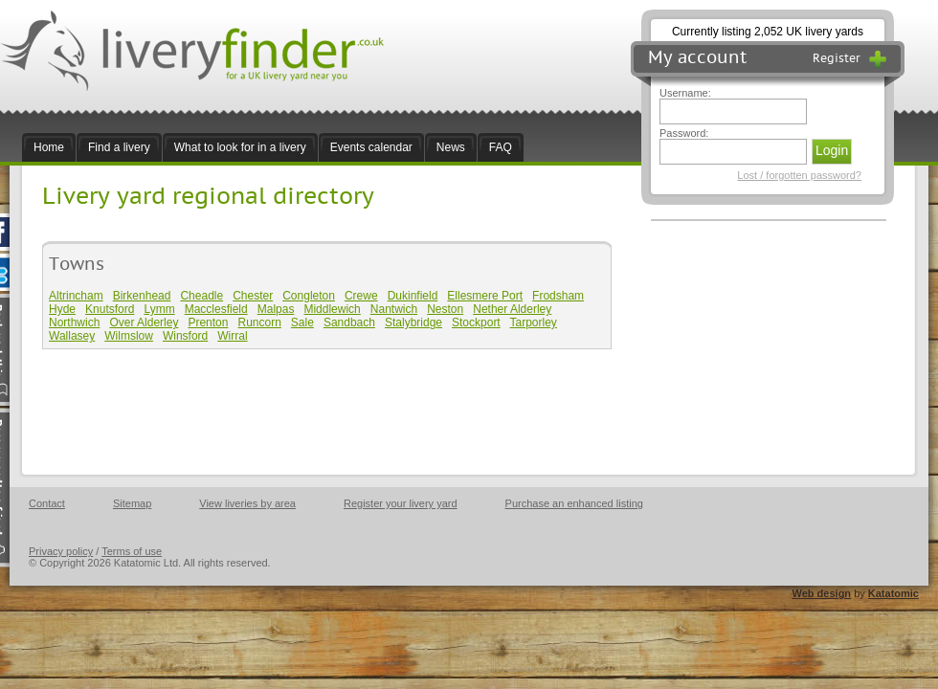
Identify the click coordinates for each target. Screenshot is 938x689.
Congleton (308, 295)
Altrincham (76, 295)
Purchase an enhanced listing (574, 503)
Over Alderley (143, 322)
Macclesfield (216, 309)
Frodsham (558, 295)
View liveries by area (247, 503)
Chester (253, 295)
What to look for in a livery (240, 147)
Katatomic (893, 593)
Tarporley (533, 322)
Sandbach (349, 322)
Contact (47, 503)
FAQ (500, 147)
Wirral (232, 336)
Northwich (74, 322)
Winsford (185, 336)
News (450, 147)
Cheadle (201, 295)
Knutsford (109, 309)
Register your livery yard (401, 503)
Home (49, 147)
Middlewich (331, 309)
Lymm (159, 309)
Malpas (276, 309)
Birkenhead (142, 295)
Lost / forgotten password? (799, 175)
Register (850, 58)
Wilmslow (128, 336)
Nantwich (393, 309)
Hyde (62, 309)
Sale (302, 322)
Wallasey (72, 336)
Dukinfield (413, 295)
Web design (822, 593)
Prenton (208, 322)
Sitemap (132, 503)
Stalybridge (413, 322)
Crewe (361, 295)
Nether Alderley (512, 309)
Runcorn (258, 322)
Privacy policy (61, 551)
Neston (445, 309)
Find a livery (119, 147)
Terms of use (131, 551)
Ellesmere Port (485, 295)
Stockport (476, 322)
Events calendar (371, 147)
